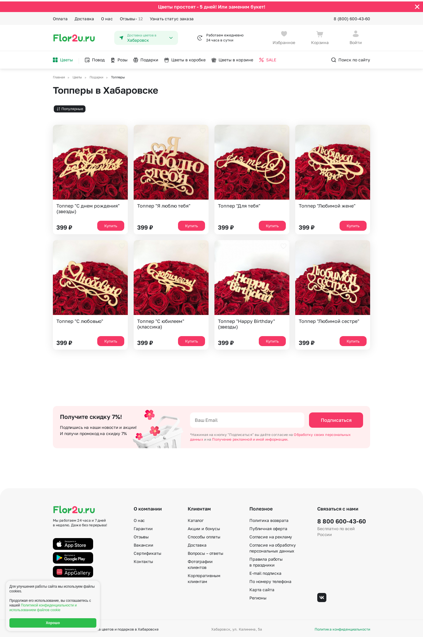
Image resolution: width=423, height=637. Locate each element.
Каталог (196, 518)
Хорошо (53, 623)
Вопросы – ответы (205, 551)
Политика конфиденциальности (342, 627)
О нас (107, 16)
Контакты (143, 559)
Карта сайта (261, 588)
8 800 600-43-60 (341, 519)
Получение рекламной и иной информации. (250, 438)
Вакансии (143, 543)
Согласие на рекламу (270, 535)
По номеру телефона (270, 579)
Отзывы (131, 17)
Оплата (60, 16)
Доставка (84, 16)
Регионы (257, 596)
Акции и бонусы (204, 527)
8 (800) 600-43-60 (352, 16)
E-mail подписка (265, 571)
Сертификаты (147, 551)
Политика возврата (268, 518)
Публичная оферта (268, 527)
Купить (110, 224)
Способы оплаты (204, 535)
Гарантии (143, 527)
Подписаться (336, 419)
